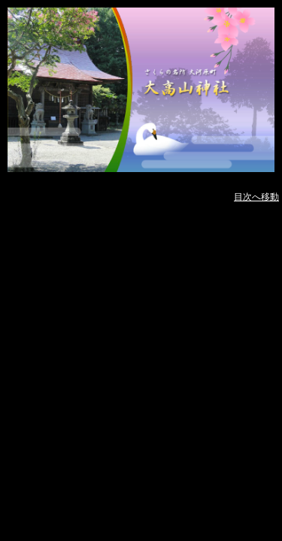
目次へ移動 (256, 197)
